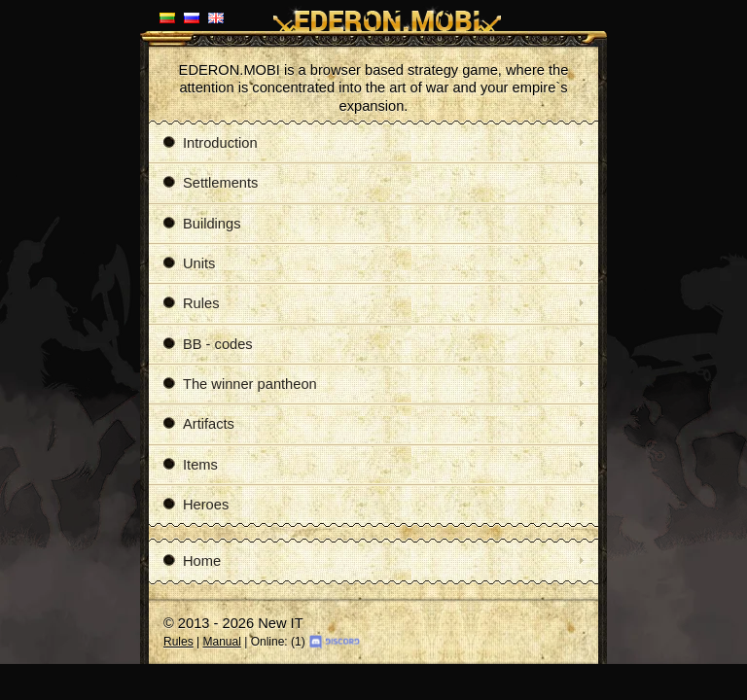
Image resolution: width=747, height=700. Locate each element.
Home (192, 561)
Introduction (210, 143)
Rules (191, 303)
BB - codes (208, 344)
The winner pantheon (240, 384)
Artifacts (198, 424)
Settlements (210, 183)
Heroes (196, 504)
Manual (221, 641)
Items (190, 464)
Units (189, 263)
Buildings (201, 223)
